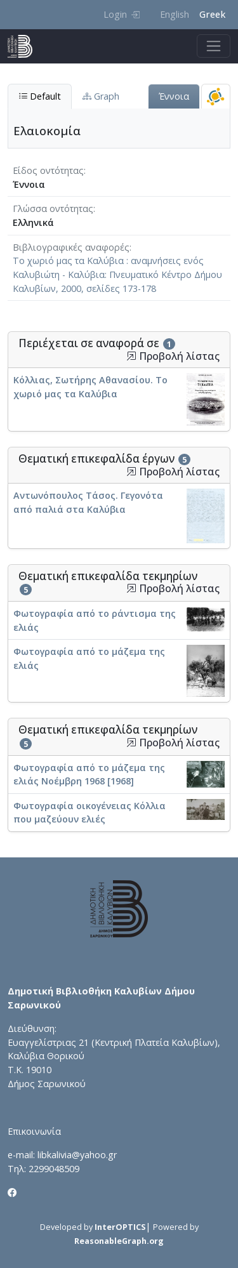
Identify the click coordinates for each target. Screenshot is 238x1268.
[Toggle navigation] (213, 46)
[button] (131, 356)
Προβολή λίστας (173, 356)
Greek (212, 14)
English (174, 14)
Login (121, 14)
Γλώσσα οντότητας (53, 208)
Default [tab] (39, 96)
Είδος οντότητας (48, 170)
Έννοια (174, 96)
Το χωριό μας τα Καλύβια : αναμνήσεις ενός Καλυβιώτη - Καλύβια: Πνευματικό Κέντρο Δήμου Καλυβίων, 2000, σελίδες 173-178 (117, 274)
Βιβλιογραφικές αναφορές (71, 247)
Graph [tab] (101, 96)
